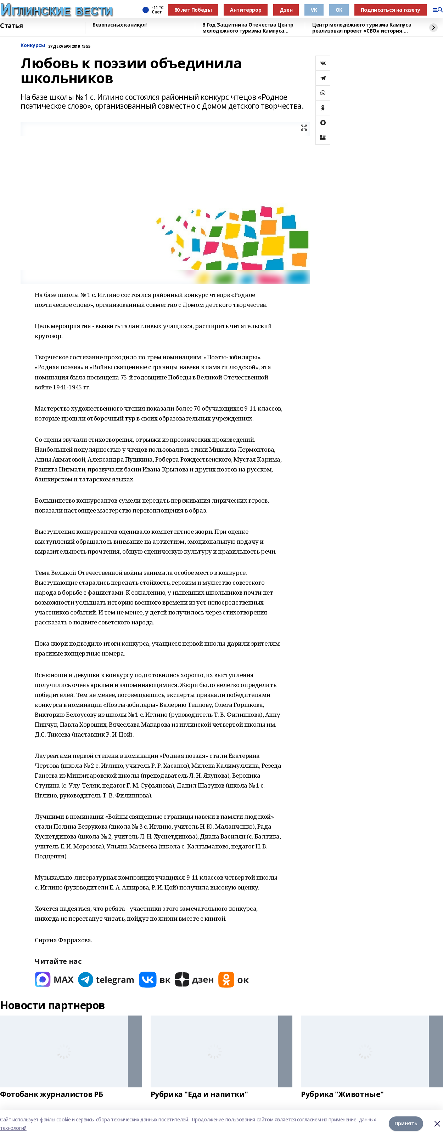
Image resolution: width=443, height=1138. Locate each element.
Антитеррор (245, 9)
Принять (405, 1123)
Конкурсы (33, 45)
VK (314, 9)
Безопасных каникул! (119, 25)
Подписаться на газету (390, 9)
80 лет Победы (193, 9)
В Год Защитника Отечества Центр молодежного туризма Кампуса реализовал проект (247, 28)
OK (339, 9)
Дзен (286, 9)
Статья (11, 26)
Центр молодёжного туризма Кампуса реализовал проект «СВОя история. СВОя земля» (361, 28)
